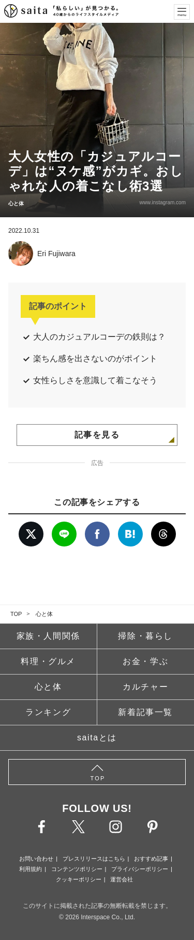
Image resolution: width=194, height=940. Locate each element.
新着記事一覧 (145, 712)
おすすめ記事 (151, 858)
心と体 (44, 614)
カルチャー (145, 686)
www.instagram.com (163, 202)
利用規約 (30, 869)
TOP (16, 614)
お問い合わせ (36, 858)
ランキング (48, 712)
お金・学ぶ (145, 661)
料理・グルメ (48, 661)
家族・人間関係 (48, 636)
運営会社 (121, 879)
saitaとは (97, 737)
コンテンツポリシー (76, 869)
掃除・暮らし (145, 636)
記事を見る (97, 434)
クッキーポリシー (78, 879)
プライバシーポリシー (139, 869)
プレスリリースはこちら (94, 858)
